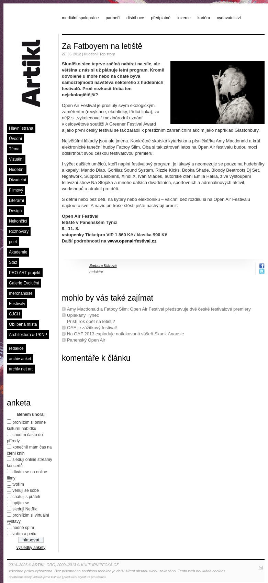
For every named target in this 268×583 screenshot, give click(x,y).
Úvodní (15, 138)
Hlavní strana (21, 128)
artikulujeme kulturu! (47, 577)
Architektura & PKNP (28, 334)
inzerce (184, 17)
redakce (16, 348)
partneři (112, 17)
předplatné (160, 17)
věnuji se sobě (25, 490)
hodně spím (23, 527)
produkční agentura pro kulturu (85, 577)
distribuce (135, 17)
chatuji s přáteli (26, 496)
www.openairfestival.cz (132, 241)
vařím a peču (24, 533)
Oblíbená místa (23, 324)
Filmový (16, 190)
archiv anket (20, 358)
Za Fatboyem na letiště (102, 46)
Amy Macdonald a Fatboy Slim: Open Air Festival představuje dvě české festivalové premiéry (159, 309)
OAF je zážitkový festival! (92, 327)
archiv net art (21, 369)
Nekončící (18, 221)
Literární (16, 200)
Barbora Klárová (103, 265)
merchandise (21, 293)
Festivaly (17, 303)
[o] (261, 568)
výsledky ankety (31, 547)
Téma (14, 149)
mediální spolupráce (80, 17)
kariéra (204, 17)
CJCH (14, 314)
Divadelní (17, 179)
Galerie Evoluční (24, 283)
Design (15, 210)
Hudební (16, 169)
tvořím (18, 484)
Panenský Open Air (86, 340)
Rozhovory (19, 231)
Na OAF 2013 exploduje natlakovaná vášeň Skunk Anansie (125, 333)
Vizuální (16, 159)
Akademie (18, 252)
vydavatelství (229, 17)
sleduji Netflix (24, 509)
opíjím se (20, 502)
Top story (107, 54)
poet (13, 241)
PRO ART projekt (25, 272)
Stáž (13, 262)
